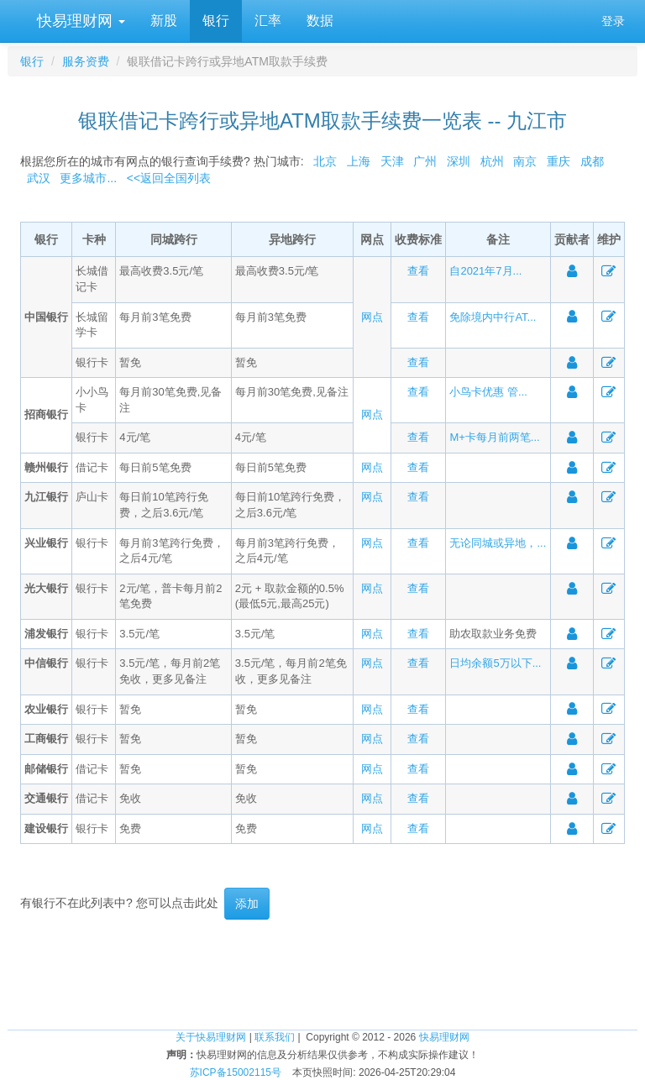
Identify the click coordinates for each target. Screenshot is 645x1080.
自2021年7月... (485, 271)
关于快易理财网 (211, 1037)
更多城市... (85, 178)
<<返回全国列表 (169, 178)
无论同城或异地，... (497, 543)
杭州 (492, 161)
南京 (525, 161)
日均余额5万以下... (495, 663)
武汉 (38, 178)
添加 (247, 903)
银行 (215, 20)
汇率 (267, 20)
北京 (325, 161)
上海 (358, 161)
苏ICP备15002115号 (235, 1072)
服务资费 (85, 61)
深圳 (458, 161)
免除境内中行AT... (492, 317)
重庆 (558, 161)
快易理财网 (79, 21)
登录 (613, 21)
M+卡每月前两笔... (494, 437)
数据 (320, 20)
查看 (418, 271)
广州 (425, 161)
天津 (392, 161)
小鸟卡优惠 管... (488, 391)
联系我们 (274, 1037)
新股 (163, 20)
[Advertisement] (322, 974)
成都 (592, 161)
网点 (372, 317)
